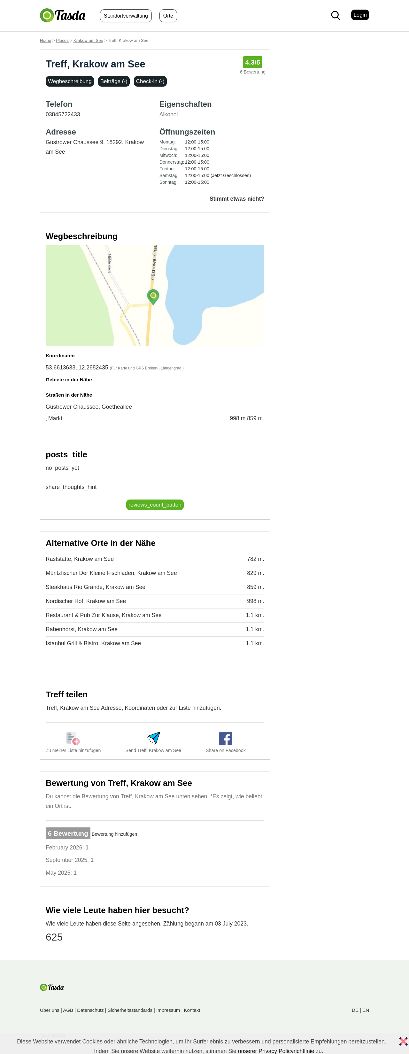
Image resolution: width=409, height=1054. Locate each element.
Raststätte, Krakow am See (80, 559)
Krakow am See (88, 40)
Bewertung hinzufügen (114, 834)
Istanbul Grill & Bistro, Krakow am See (93, 643)
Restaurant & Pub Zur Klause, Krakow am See (104, 615)
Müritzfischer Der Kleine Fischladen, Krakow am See (111, 573)
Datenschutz (90, 1010)
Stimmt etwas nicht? (237, 199)
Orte (168, 16)
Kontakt (192, 1010)
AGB (68, 1010)
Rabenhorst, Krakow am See (82, 629)
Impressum (168, 1010)
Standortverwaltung (126, 16)
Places (62, 40)
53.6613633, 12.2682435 (77, 367)
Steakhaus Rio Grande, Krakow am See (95, 587)
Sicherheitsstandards (130, 1010)
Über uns (49, 1010)
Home (45, 40)
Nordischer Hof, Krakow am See (86, 601)
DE (355, 1010)
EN (365, 1010)
